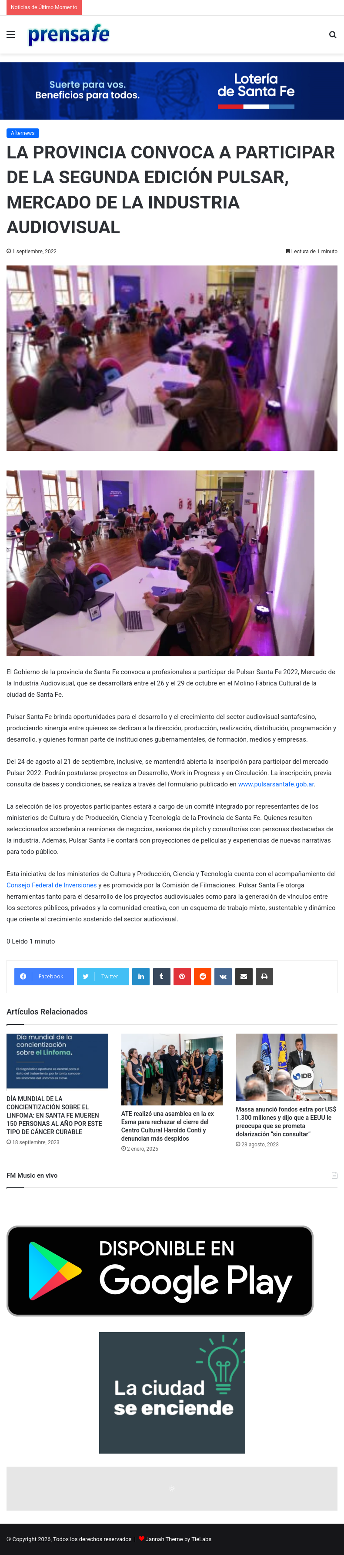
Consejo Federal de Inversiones (52, 885)
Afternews (23, 133)
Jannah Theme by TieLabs (178, 1539)
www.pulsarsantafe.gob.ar (276, 784)
